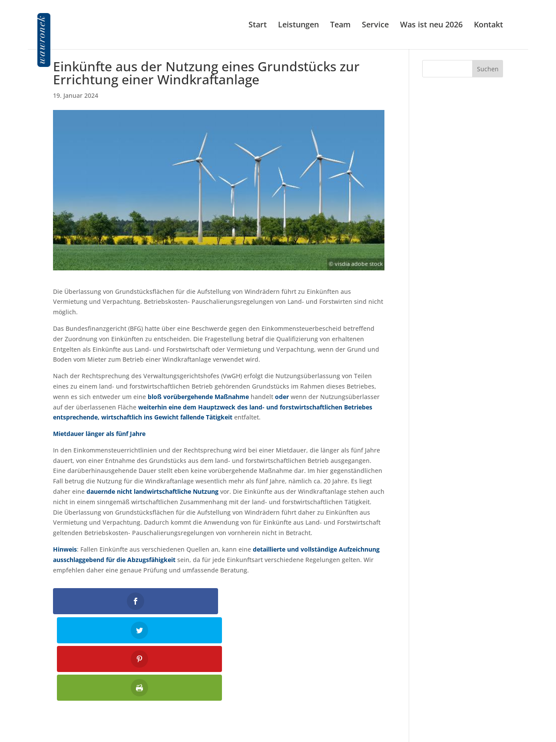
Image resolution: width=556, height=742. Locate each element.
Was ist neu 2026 (431, 26)
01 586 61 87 (284, 689)
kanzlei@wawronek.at (278, 706)
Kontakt (488, 26)
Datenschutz (485, 700)
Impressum (486, 689)
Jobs (497, 712)
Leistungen (298, 26)
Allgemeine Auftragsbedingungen (454, 723)
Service (375, 26)
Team (340, 26)
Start (257, 26)
